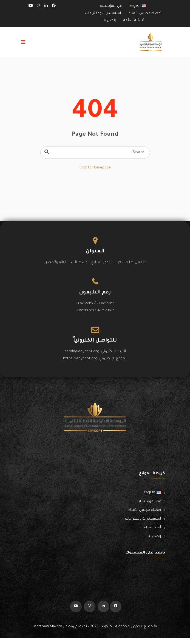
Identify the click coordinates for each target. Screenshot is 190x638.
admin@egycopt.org (81, 351)
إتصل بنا (109, 20)
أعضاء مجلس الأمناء (145, 13)
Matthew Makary (47, 627)
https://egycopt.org (80, 359)
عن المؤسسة (111, 6)
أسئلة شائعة (133, 20)
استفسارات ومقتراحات (103, 13)
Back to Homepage (95, 168)
